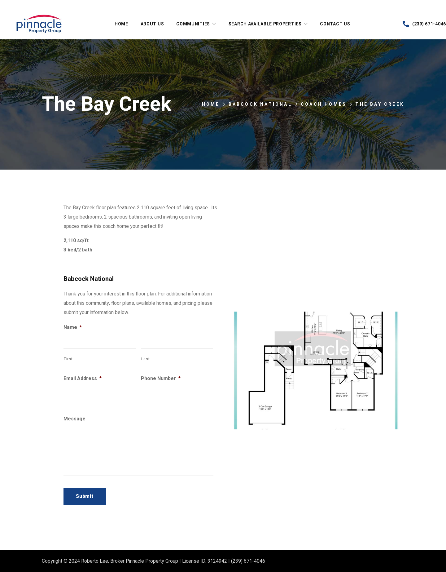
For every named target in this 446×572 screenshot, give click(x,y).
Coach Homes (324, 104)
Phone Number (161, 378)
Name (72, 327)
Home (211, 104)
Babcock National (260, 104)
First (68, 359)
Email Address (82, 378)
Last (145, 359)
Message (74, 419)
